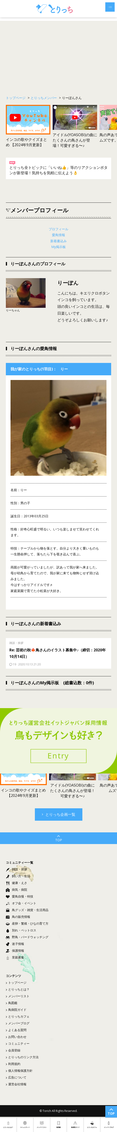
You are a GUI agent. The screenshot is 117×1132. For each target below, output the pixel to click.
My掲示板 (58, 247)
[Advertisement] (58, 56)
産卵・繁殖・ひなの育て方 (27, 923)
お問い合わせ (16, 1037)
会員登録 (13, 1050)
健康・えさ (16, 883)
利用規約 (13, 1064)
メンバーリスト (17, 996)
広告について (16, 1077)
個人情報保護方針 (19, 1070)
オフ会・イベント (21, 903)
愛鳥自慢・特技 (19, 896)
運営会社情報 (16, 1084)
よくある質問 (16, 1030)
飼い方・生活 (18, 876)
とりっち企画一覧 (58, 814)
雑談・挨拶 (16, 869)
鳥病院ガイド (16, 1010)
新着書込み (58, 241)
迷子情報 (15, 944)
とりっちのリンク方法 (22, 1057)
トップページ (16, 982)
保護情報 (15, 950)
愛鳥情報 (58, 235)
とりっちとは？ (17, 989)
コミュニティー (17, 1043)
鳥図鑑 (11, 1003)
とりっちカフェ (17, 1016)
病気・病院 (16, 889)
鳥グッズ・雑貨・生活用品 (27, 910)
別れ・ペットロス (21, 930)
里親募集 (15, 957)
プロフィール (58, 229)
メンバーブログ (17, 1023)
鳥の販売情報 (18, 917)
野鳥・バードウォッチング (27, 937)
